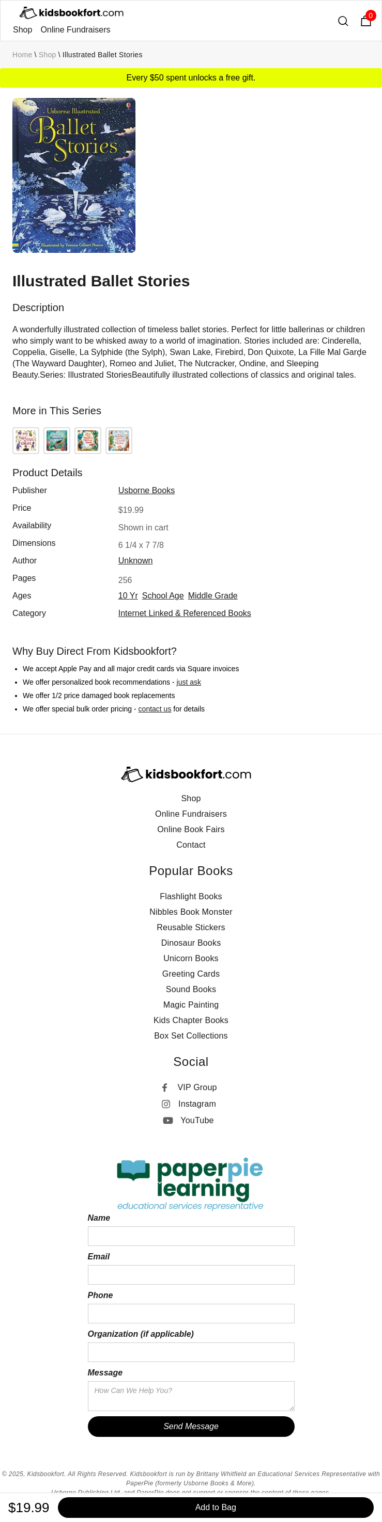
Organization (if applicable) (141, 1334)
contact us (155, 709)
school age (163, 595)
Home (22, 55)
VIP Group (197, 1087)
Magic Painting (191, 1004)
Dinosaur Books (191, 942)
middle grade (213, 595)
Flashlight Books (191, 896)
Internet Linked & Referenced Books (184, 613)
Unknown (135, 560)
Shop (22, 29)
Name (99, 1217)
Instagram (197, 1103)
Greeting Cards (191, 973)
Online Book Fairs (191, 829)
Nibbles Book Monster (191, 912)
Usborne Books (146, 490)
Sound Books (191, 989)
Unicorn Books (191, 958)
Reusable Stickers (191, 927)
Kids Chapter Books (191, 1020)
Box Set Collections (191, 1035)
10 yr (128, 595)
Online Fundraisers (75, 29)
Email (99, 1256)
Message (105, 1372)
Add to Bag (215, 1507)
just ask (189, 682)
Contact (191, 844)
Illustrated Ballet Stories (103, 55)
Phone (100, 1295)
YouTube (196, 1120)
